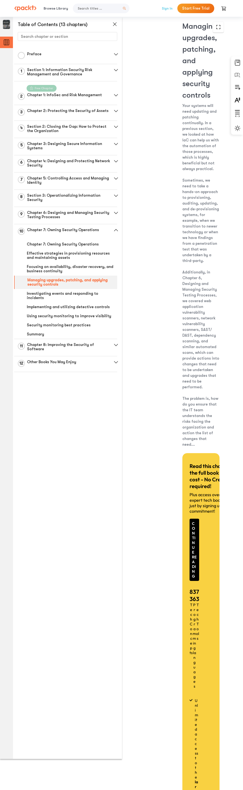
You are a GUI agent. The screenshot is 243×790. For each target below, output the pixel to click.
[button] (113, 54)
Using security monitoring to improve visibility (69, 317)
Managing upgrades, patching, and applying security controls (67, 283)
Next (174, 754)
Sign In (167, 8)
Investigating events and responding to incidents (62, 297)
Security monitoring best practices (59, 326)
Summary (35, 336)
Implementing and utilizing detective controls (68, 308)
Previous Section (174, 732)
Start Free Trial (195, 8)
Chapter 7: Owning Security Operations (63, 246)
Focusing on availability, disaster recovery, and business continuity (66, 270)
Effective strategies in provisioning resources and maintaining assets (68, 257)
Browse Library (56, 8)
